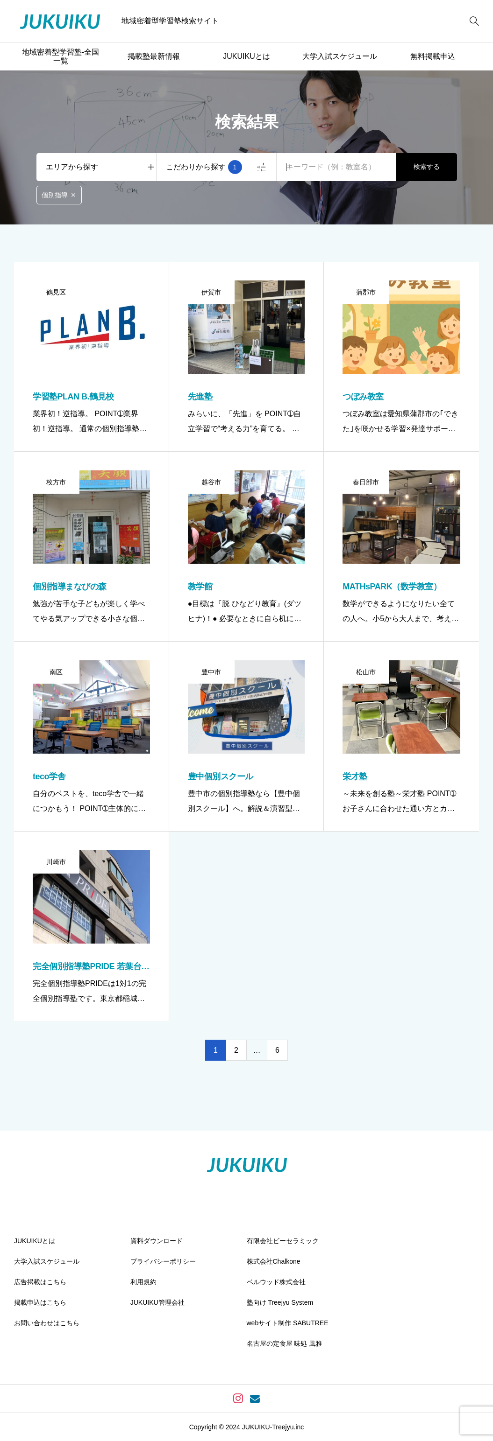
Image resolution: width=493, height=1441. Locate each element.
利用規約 (143, 1282)
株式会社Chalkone (273, 1261)
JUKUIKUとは (246, 56)
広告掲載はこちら (40, 1282)
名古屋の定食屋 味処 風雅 (284, 1343)
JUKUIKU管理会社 (157, 1302)
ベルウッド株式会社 (276, 1282)
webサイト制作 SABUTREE (288, 1323)
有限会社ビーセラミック (283, 1241)
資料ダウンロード (156, 1241)
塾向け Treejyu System (280, 1302)
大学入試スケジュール (339, 56)
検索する (427, 166)
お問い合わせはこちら (46, 1323)
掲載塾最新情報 (154, 56)
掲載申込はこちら (40, 1302)
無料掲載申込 (432, 56)
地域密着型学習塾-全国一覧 (60, 56)
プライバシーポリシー (163, 1261)
